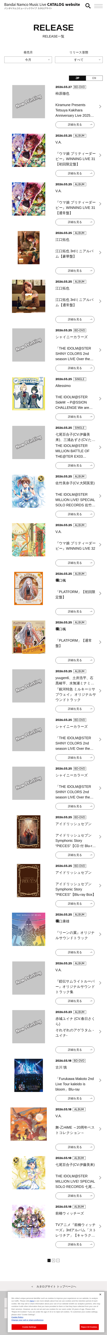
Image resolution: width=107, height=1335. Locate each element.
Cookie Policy (17, 1318)
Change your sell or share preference (27, 1321)
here (32, 1302)
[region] (56, 1313)
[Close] (100, 1295)
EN (94, 78)
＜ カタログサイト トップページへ (53, 1286)
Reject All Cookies (89, 1328)
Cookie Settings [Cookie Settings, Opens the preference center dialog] (29, 1328)
